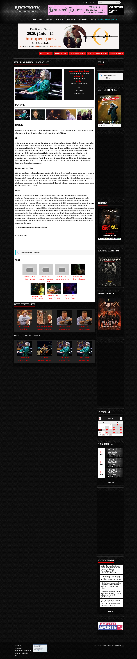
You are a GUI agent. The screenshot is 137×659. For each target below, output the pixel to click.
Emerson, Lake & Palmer (79, 83)
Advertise (93, 20)
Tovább (110, 611)
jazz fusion (79, 90)
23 (110, 432)
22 (107, 432)
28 (103, 435)
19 (121, 430)
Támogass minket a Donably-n (107, 20)
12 (121, 427)
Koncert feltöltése (116, 54)
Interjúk (41, 20)
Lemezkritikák (83, 20)
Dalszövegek (71, 20)
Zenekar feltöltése (61, 54)
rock (79, 87)
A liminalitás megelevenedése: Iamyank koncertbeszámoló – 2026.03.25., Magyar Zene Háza (111, 585)
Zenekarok (50, 20)
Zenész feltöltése (45, 54)
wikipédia (23, 235)
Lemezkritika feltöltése (77, 54)
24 (114, 432)
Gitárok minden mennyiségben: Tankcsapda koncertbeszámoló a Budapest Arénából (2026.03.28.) (111, 594)
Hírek (34, 20)
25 (117, 432)
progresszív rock (79, 93)
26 (121, 432)
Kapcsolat (18, 648)
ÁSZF (17, 655)
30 (110, 435)
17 (114, 430)
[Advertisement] (54, 245)
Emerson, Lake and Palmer (31, 227)
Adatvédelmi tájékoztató (23, 650)
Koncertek (60, 20)
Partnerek (18, 645)
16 (110, 430)
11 (117, 427)
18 (117, 430)
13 (100, 430)
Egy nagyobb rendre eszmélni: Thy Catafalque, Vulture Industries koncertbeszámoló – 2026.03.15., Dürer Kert (111, 602)
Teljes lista (110, 482)
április (110, 418)
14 (103, 430)
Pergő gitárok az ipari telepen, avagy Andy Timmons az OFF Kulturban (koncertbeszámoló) (111, 577)
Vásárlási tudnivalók (21, 653)
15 (107, 430)
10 (114, 427)
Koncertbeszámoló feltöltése (97, 54)
